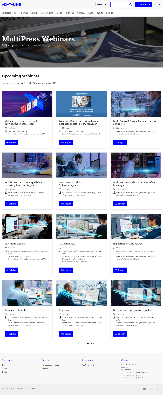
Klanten (59, 13)
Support (45, 369)
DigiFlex (24, 13)
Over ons (70, 13)
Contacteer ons (143, 4)
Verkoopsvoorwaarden (50, 365)
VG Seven (34, 13)
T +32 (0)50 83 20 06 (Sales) (131, 375)
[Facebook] (157, 389)
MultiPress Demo (88, 365)
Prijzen (91, 13)
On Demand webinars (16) (42, 83)
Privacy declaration (33, 388)
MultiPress (6, 13)
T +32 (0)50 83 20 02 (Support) (132, 378)
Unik (16, 13)
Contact (5, 369)
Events (100, 13)
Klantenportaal (103, 4)
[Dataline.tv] (144, 389)
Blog (3, 365)
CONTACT (125, 360)
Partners (81, 13)
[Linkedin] (151, 389)
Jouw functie (47, 13)
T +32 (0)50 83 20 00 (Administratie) (134, 373)
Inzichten (110, 13)
